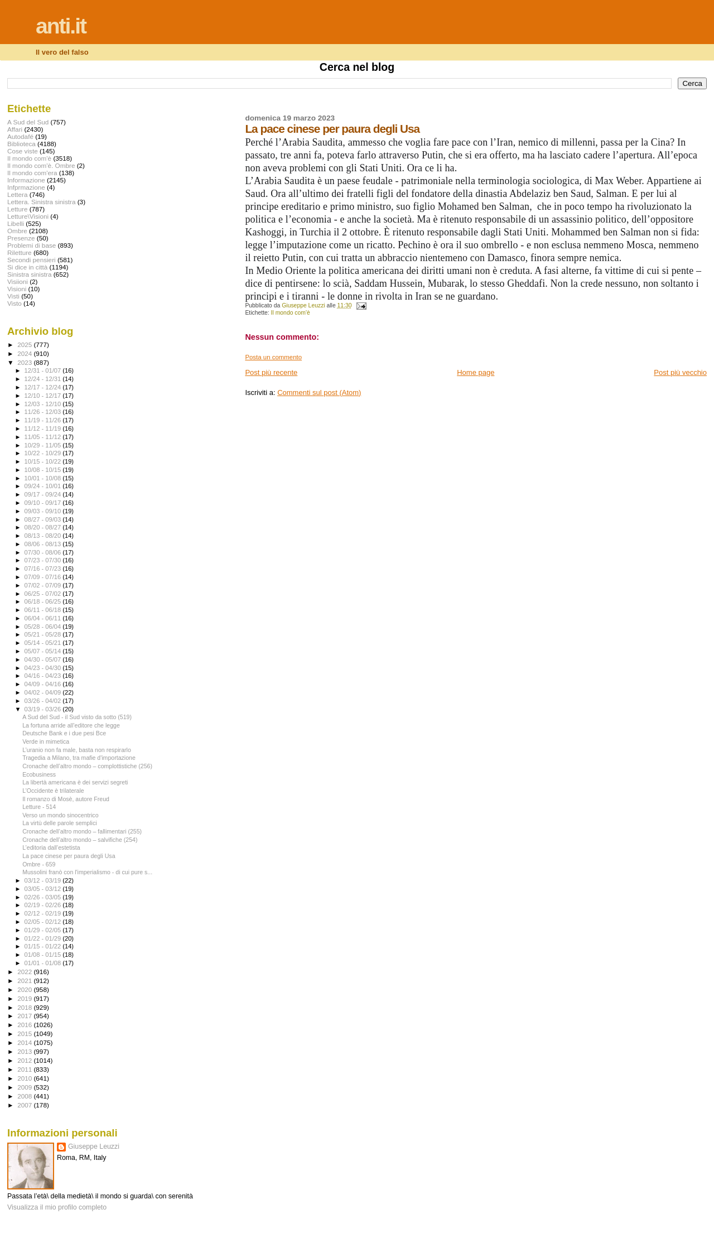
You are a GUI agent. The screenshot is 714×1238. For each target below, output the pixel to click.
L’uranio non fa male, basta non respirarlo (76, 749)
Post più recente (271, 372)
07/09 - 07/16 (44, 577)
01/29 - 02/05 (44, 930)
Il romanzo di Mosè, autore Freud (65, 799)
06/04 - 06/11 (44, 618)
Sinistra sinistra (29, 274)
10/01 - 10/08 (44, 478)
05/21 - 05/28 (44, 634)
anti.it (61, 26)
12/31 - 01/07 (44, 370)
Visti (13, 296)
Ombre (17, 230)
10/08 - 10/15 (44, 469)
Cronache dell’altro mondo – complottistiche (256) (87, 766)
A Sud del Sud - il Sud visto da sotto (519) (77, 717)
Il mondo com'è (290, 313)
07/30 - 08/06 (44, 552)
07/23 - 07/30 (44, 560)
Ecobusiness (39, 774)
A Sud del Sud (28, 122)
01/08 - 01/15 (44, 954)
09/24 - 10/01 (44, 486)
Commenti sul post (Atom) (319, 392)
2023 (25, 362)
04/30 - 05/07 (44, 659)
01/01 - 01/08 (44, 963)
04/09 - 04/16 (44, 684)
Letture (17, 209)
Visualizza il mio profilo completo (57, 1207)
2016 (25, 1024)
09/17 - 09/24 (44, 494)
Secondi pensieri (31, 259)
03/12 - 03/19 (44, 880)
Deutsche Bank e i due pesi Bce (64, 733)
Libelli (15, 223)
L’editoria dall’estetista (51, 847)
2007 (25, 1105)
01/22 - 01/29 (44, 938)
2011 (25, 1069)
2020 (25, 989)
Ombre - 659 (38, 864)
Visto (14, 303)
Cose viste (22, 151)
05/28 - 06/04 (44, 626)
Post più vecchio (680, 372)
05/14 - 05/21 (44, 642)
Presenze (21, 238)
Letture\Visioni (28, 216)
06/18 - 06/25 (44, 601)
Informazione (26, 180)
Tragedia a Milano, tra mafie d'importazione (79, 757)
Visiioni (17, 281)
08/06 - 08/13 (44, 544)
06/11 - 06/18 (44, 609)
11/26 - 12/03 (44, 411)
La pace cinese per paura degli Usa (68, 855)
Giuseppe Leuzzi (93, 1146)
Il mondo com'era (32, 172)
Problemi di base (31, 245)
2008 (25, 1096)
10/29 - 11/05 (44, 445)
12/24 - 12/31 (44, 378)
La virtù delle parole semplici (59, 823)
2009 (25, 1087)
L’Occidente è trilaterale (53, 790)
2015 (25, 1033)
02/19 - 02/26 (44, 905)
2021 (25, 980)
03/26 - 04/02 (44, 700)
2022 (25, 971)
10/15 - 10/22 (44, 461)
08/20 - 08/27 (44, 527)
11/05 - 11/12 (44, 436)
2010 (25, 1078)
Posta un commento (273, 357)
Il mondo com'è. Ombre (41, 165)
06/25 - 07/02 (44, 593)
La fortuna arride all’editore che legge (71, 725)
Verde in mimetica (45, 741)
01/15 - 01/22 (44, 946)
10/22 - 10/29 (44, 453)
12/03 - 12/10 (44, 404)
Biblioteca (21, 143)
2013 (25, 1051)
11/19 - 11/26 (44, 420)
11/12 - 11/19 (44, 428)
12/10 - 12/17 (44, 395)
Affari (14, 129)
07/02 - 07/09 (44, 585)
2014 (25, 1042)
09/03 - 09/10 (44, 511)
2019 (25, 998)
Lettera (17, 194)
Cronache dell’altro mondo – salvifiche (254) (79, 839)
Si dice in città (27, 267)
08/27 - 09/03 (44, 519)
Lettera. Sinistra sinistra (41, 201)
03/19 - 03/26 (44, 709)
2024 (25, 353)
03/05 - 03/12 (44, 888)
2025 (25, 344)
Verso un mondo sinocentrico (60, 815)
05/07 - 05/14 (44, 651)
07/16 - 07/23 (44, 568)
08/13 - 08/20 (44, 535)
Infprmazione (26, 187)
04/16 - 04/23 (44, 675)
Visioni (16, 288)
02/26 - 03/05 (44, 897)
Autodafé (20, 136)
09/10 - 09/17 (44, 502)
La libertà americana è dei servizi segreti (75, 782)
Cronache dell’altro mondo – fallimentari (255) (82, 831)
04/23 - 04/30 (44, 667)
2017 (25, 1015)
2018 (25, 1007)
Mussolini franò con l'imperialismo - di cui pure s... (87, 872)
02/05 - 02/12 (44, 921)
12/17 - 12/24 (44, 387)
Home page (475, 372)
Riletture (19, 252)
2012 (25, 1060)
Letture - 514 (39, 806)
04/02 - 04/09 (44, 692)
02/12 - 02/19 (44, 913)
